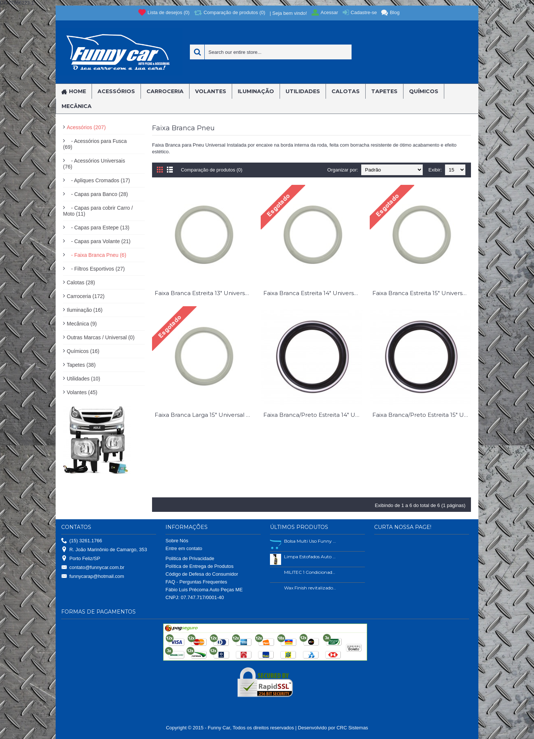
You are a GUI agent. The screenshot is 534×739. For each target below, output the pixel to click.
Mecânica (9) (82, 324)
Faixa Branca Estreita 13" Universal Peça (204, 293)
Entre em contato (183, 548)
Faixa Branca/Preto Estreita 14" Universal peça (312, 414)
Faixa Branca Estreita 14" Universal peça (312, 293)
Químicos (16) (83, 351)
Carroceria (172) (86, 296)
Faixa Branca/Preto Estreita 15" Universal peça (421, 414)
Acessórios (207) (86, 127)
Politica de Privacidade (189, 558)
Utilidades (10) (83, 379)
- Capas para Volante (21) (99, 241)
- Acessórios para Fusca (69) (95, 144)
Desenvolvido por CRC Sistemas (333, 727)
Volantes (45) (82, 392)
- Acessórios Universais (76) (94, 164)
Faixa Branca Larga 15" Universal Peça (204, 414)
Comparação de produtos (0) (212, 170)
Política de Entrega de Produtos (199, 566)
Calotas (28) (81, 282)
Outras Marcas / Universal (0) (101, 337)
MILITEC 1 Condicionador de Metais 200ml (310, 572)
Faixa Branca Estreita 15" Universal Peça (421, 293)
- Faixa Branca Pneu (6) (96, 255)
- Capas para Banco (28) (97, 194)
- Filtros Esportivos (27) (96, 269)
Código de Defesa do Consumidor (201, 574)
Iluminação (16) (85, 310)
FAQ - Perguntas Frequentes (196, 582)
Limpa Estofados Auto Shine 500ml (310, 556)
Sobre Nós (176, 540)
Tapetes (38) (81, 365)
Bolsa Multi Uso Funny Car (310, 541)
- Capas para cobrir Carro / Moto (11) (98, 211)
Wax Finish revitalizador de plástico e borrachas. (310, 588)
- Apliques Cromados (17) (98, 180)
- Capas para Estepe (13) (98, 227)
